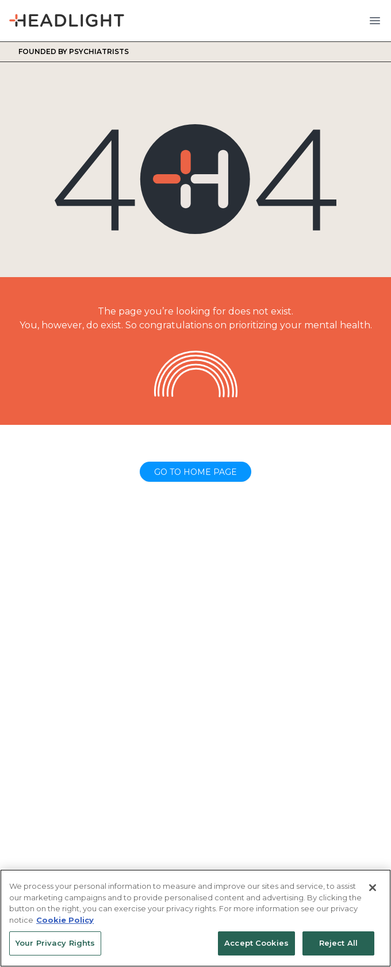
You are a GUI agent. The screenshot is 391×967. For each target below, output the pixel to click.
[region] (195, 918)
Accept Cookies (256, 942)
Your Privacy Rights (55, 942)
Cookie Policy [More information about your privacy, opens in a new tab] (65, 919)
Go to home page (195, 472)
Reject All (338, 942)
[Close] (372, 887)
